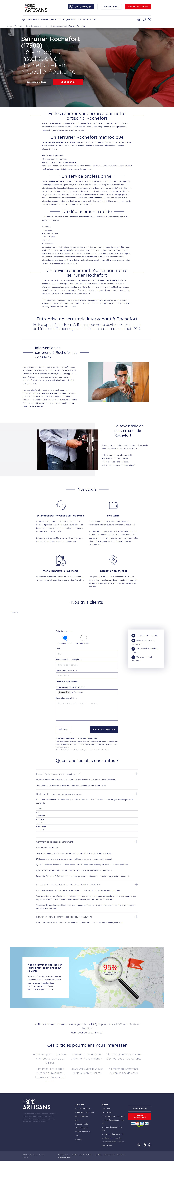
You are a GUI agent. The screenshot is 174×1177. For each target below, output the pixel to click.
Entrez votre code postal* (66, 670)
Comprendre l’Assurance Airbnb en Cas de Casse (124, 1070)
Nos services (107, 1146)
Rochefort (59, 126)
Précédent (63, 729)
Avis (77, 1136)
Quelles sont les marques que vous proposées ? (59, 794)
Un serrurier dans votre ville (112, 1134)
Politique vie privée (64, 1157)
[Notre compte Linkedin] (139, 19)
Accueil (10, 26)
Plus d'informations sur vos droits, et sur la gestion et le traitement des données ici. (82, 750)
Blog (77, 1120)
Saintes (46, 240)
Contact (78, 1139)
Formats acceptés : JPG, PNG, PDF (70, 687)
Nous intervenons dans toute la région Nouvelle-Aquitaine (64, 916)
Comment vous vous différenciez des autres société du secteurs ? (68, 884)
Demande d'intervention (138, 6)
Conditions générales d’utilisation (82, 1155)
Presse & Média (81, 1124)
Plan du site (121, 1155)
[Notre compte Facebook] (144, 19)
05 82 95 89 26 (68, 82)
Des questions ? (69, 20)
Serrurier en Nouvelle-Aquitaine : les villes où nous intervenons (41, 26)
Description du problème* (66, 698)
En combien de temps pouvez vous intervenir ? (59, 774)
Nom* (58, 649)
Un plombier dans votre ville (113, 1116)
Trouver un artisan (87, 20)
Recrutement (107, 1112)
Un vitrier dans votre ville (111, 1138)
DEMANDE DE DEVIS (111, 6)
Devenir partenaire (82, 1132)
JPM (39, 812)
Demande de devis (36, 82)
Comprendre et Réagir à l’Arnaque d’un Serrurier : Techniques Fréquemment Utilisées (50, 1075)
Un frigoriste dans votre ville (113, 1142)
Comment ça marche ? (50, 20)
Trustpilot (14, 612)
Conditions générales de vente (105, 1155)
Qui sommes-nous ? (30, 20)
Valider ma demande (104, 729)
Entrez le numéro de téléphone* (69, 659)
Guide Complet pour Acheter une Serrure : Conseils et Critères (50, 1058)
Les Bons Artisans (33, 1155)
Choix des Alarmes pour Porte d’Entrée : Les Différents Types (123, 1056)
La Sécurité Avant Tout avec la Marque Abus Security (87, 1070)
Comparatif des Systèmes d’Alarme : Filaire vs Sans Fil (87, 1056)
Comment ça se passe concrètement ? (55, 841)
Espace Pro (106, 1108)
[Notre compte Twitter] (149, 19)
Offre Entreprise (81, 1128)
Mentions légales (63, 1155)
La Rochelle (48, 243)
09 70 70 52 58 (83, 6)
